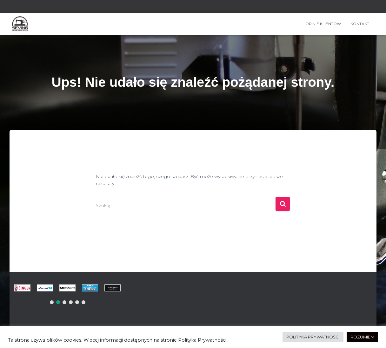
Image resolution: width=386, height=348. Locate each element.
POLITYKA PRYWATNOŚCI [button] (313, 336)
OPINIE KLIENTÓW (323, 23)
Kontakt (359, 23)
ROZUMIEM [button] (362, 336)
